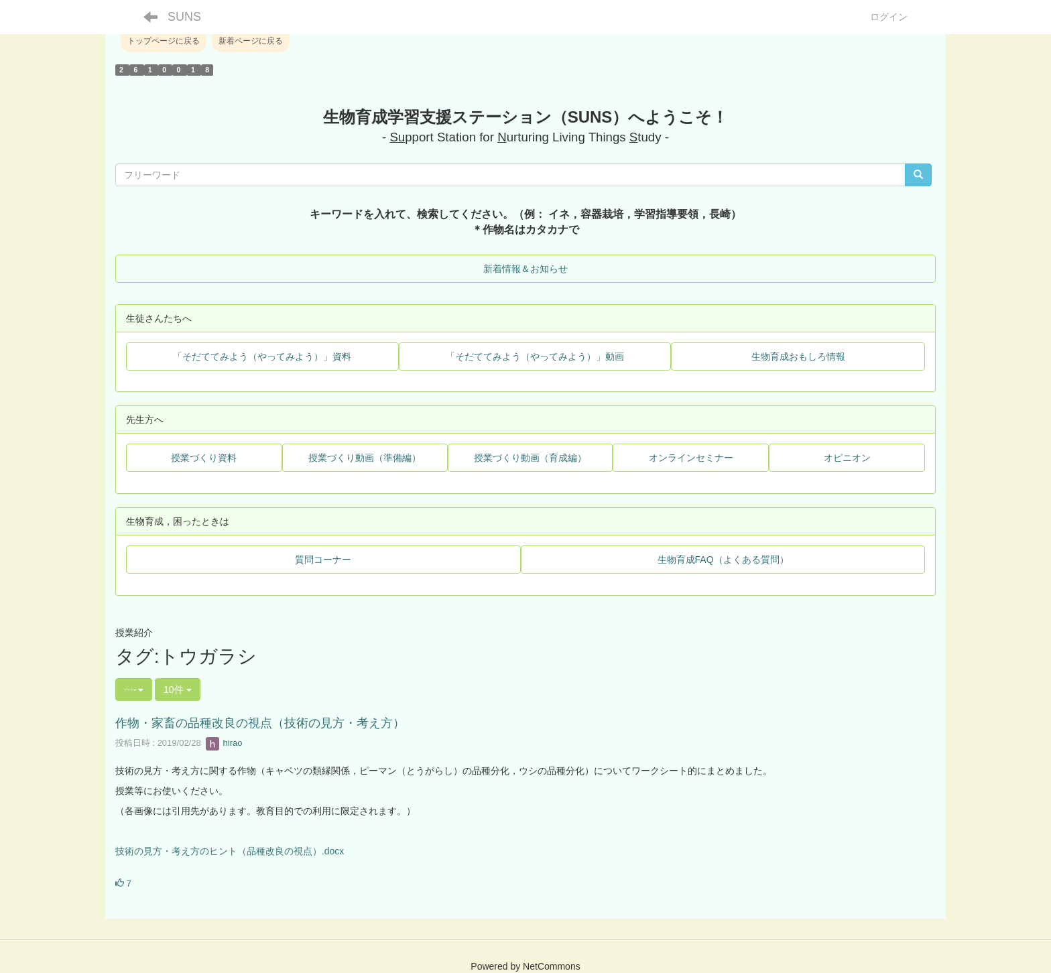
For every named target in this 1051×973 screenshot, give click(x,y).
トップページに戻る (163, 41)
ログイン (889, 16)
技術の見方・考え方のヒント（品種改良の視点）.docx (229, 851)
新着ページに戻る (251, 41)
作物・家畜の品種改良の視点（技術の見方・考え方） (260, 723)
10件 (177, 689)
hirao (224, 743)
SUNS (184, 16)
